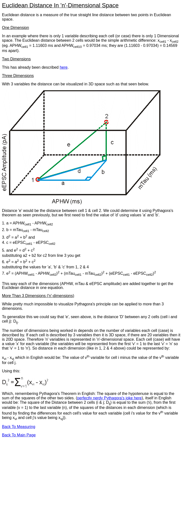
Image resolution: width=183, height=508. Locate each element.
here (64, 67)
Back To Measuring (18, 427)
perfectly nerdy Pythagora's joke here (109, 398)
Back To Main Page (19, 435)
